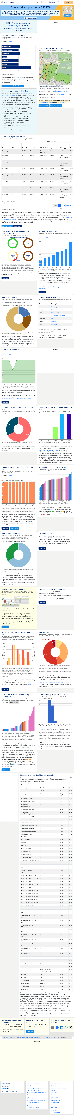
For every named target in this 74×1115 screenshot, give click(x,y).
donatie (20, 1028)
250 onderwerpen (24, 79)
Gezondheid (30, 1099)
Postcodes (29, 1089)
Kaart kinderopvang (56, 1099)
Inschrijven (30, 1031)
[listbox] (14, 702)
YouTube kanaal (55, 1112)
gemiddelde (44, 536)
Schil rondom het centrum (58, 315)
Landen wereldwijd (32, 1092)
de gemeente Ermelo (47, 102)
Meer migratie (14, 528)
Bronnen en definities (57, 1087)
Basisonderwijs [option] (14, 702)
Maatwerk (54, 1110)
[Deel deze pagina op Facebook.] (57, 1027)
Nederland (62, 102)
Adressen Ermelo (7, 226)
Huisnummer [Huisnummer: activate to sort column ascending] (15, 148)
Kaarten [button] (52, 2)
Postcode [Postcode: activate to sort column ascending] (24, 148)
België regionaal (42, 1092)
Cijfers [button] (43, 2)
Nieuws (53, 1090)
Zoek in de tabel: (59, 141)
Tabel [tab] (10, 41)
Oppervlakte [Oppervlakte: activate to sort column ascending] (54, 148)
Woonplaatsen (37, 1089)
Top (70, 1037)
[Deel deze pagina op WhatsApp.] (66, 1027)
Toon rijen (7, 203)
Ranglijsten (54, 1092)
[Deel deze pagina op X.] (71, 1027)
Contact (53, 1109)
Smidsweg (13, 25)
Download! (5, 627)
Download (68, 2)
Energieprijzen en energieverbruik (36, 1100)
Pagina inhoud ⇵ (31, 18)
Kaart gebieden (55, 1097)
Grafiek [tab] (5, 41)
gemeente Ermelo (12, 95)
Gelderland (54, 321)
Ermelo (53, 310)
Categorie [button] (24, 785)
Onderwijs (5, 770)
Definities (20, 86)
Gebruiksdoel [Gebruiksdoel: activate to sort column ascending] (43, 148)
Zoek (36, 2)
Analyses (53, 1085)
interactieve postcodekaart (60, 91)
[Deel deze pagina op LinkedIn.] (62, 1027)
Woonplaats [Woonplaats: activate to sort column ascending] (33, 148)
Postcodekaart (55, 1102)
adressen (31, 81)
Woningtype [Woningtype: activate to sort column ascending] (63, 148)
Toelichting (5, 278)
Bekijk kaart (68, 15)
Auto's (28, 1097)
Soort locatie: (5, 702)
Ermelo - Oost (55, 313)
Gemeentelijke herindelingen (59, 1089)
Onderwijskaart (55, 1100)
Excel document (15, 615)
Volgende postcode (55, 106)
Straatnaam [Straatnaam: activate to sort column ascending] (5, 148)
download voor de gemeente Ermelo (48, 450)
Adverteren (54, 1107)
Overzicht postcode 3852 (9, 86)
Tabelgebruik (17, 226)
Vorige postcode (43, 106)
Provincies (29, 1090)
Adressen (29, 1085)
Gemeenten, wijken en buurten (35, 1087)
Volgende (69, 205)
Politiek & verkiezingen (33, 1107)
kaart (17, 77)
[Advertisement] (55, 34)
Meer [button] (60, 2)
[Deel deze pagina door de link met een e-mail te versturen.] (52, 1027)
